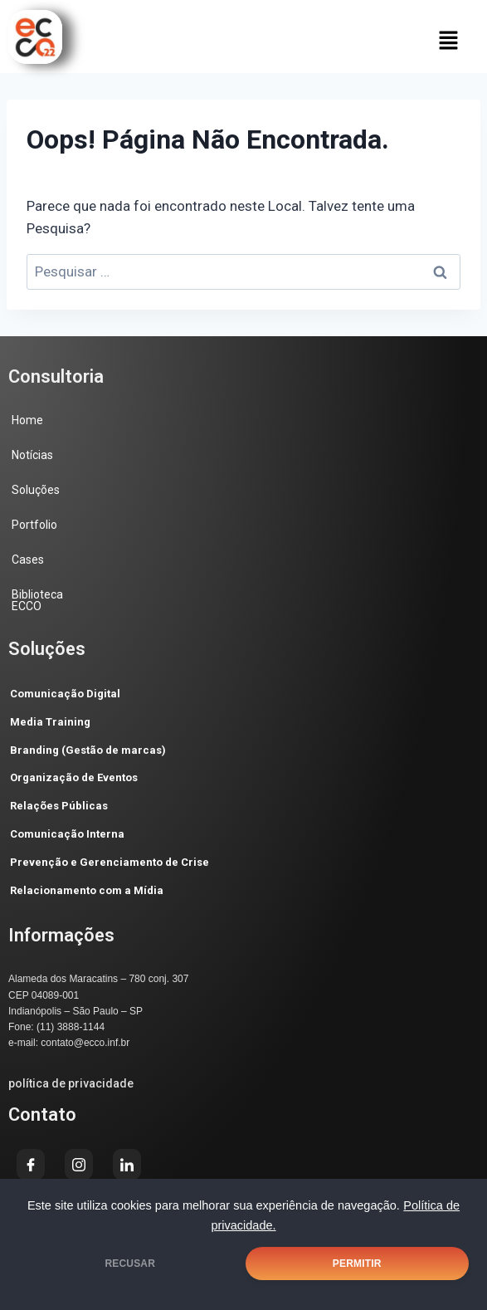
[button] (448, 39)
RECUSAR (130, 1263)
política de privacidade (71, 1083)
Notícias (32, 455)
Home (27, 420)
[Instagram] (79, 1164)
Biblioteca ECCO (37, 600)
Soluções (36, 489)
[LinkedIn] (127, 1164)
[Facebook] (31, 1164)
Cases (28, 559)
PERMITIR (357, 1263)
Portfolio (34, 524)
